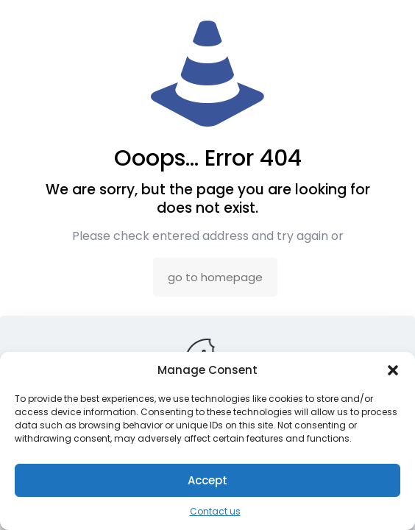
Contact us (215, 511)
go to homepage (215, 277)
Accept (207, 480)
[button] (393, 370)
